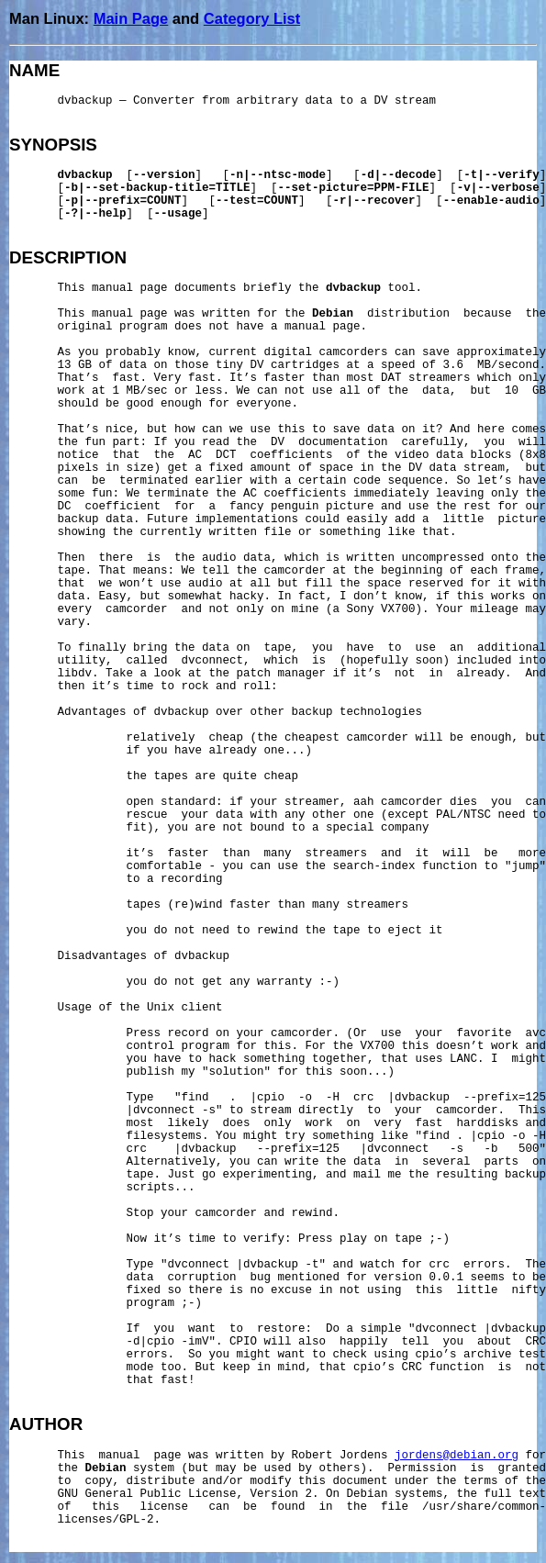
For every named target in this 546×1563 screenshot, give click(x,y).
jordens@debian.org (456, 1455)
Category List (252, 18)
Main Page (131, 18)
